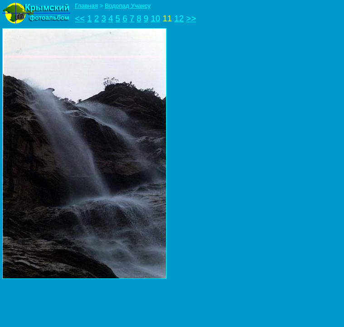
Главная (86, 5)
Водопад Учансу (128, 5)
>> (191, 18)
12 (179, 18)
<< (80, 18)
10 (155, 18)
